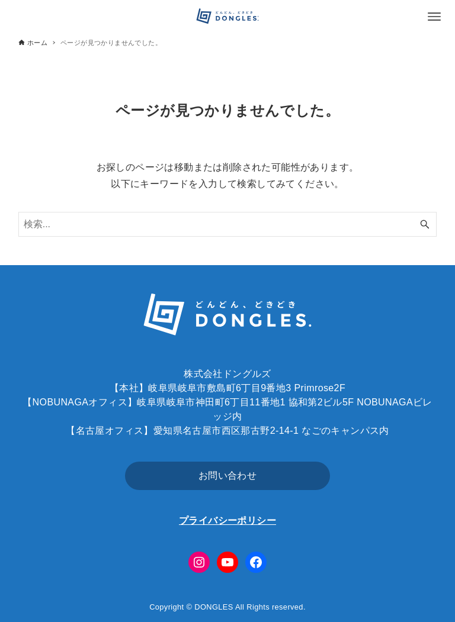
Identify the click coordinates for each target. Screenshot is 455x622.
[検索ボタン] (425, 224)
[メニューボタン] (434, 16)
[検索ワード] (227, 224)
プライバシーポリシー (227, 520)
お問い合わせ (227, 475)
